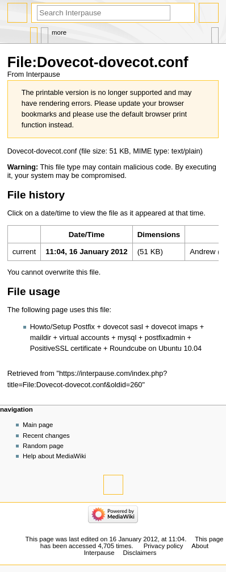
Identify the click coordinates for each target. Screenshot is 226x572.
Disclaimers (139, 552)
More (59, 32)
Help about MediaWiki (54, 456)
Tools (215, 33)
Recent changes (46, 435)
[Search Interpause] (103, 12)
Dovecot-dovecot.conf (42, 151)
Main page (38, 424)
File (34, 33)
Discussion (44, 33)
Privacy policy (163, 545)
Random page (43, 445)
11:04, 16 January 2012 (86, 251)
